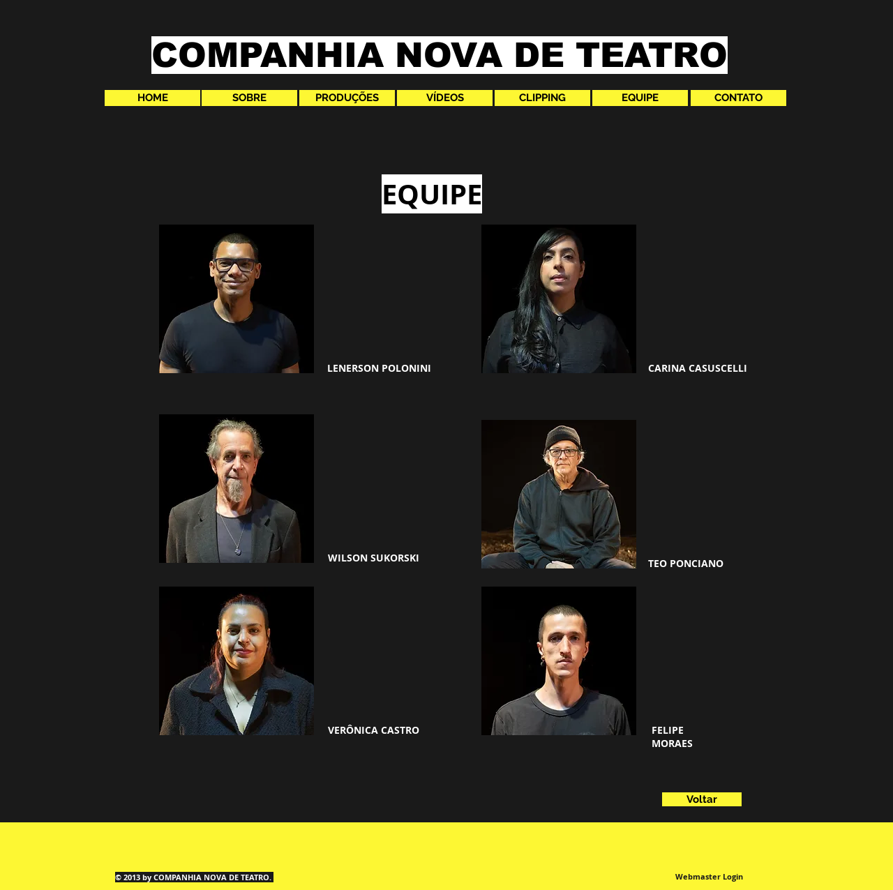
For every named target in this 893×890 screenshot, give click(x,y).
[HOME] (152, 98)
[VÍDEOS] (445, 98)
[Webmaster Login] (709, 877)
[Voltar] (702, 799)
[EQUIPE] (640, 98)
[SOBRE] (249, 98)
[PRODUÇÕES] (347, 98)
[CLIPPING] (542, 98)
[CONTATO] (738, 98)
